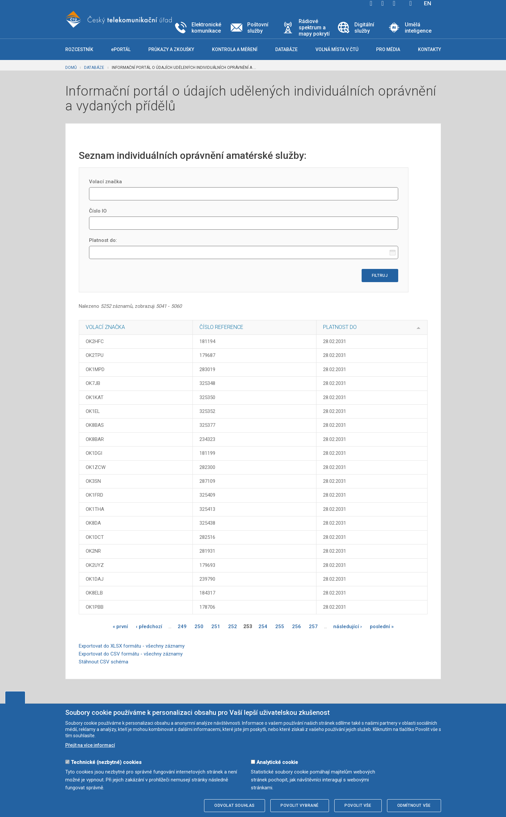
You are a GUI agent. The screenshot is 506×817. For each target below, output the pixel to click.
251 (215, 626)
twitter (382, 3)
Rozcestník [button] (79, 49)
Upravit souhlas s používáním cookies (15, 697)
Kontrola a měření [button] (234, 49)
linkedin (394, 3)
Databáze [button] (286, 49)
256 (296, 626)
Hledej (410, 3)
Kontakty (429, 49)
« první (120, 626)
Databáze (94, 67)
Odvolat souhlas (234, 805)
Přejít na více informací (90, 745)
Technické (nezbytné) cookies (106, 762)
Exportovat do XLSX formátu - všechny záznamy (132, 646)
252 (232, 626)
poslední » (382, 626)
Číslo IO (98, 211)
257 (313, 626)
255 (279, 626)
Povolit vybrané (300, 805)
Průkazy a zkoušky (171, 49)
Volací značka (105, 182)
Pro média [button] (388, 49)
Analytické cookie (277, 762)
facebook (371, 3)
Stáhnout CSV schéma (103, 662)
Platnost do (340, 327)
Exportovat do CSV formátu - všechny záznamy (131, 654)
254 (262, 626)
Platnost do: (103, 240)
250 (198, 626)
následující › (347, 626)
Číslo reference (221, 327)
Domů (71, 67)
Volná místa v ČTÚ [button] (336, 49)
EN (427, 3)
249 (182, 626)
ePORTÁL (121, 49)
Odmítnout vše (414, 805)
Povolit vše (358, 805)
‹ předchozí (149, 626)
